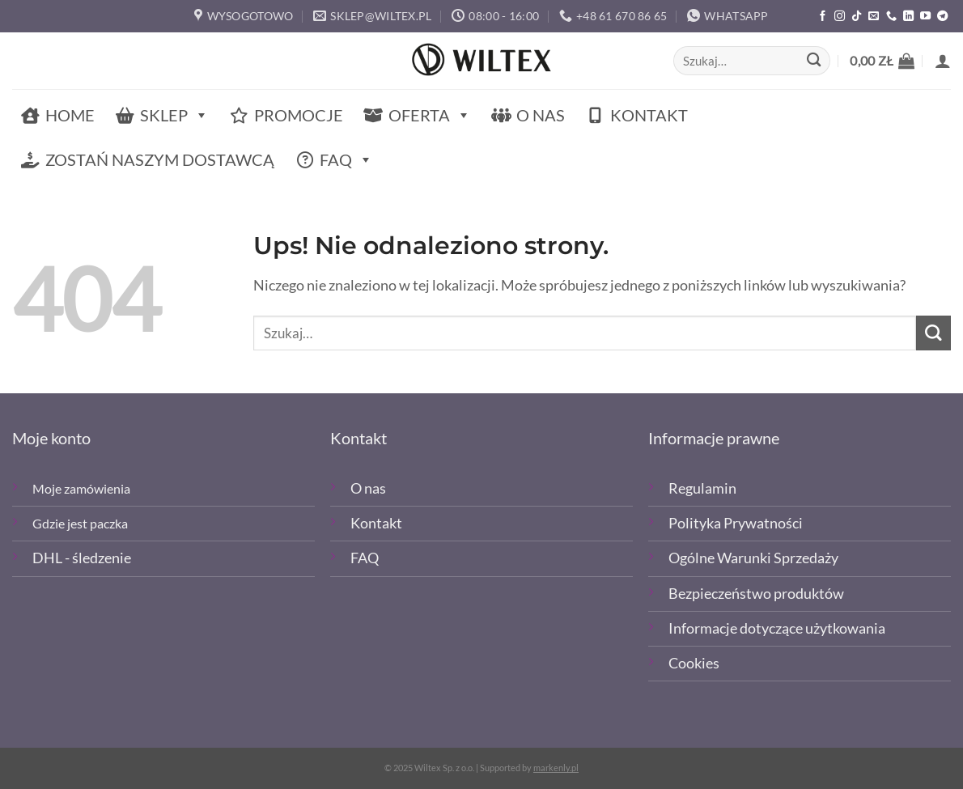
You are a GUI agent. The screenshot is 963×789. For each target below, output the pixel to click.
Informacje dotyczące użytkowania (776, 628)
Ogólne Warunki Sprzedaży (753, 557)
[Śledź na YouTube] (925, 17)
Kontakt (649, 115)
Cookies (693, 663)
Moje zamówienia (81, 488)
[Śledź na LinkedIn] (908, 17)
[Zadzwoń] (891, 17)
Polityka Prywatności (735, 523)
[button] (882, 60)
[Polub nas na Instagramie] (839, 17)
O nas (540, 115)
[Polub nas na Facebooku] (822, 17)
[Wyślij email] (873, 17)
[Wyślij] (814, 61)
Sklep (174, 115)
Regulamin (702, 488)
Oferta (429, 115)
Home (70, 115)
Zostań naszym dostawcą (159, 159)
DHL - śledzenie (81, 557)
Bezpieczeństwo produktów (756, 593)
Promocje (298, 115)
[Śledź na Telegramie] (942, 17)
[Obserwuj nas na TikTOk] (856, 17)
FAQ (346, 160)
